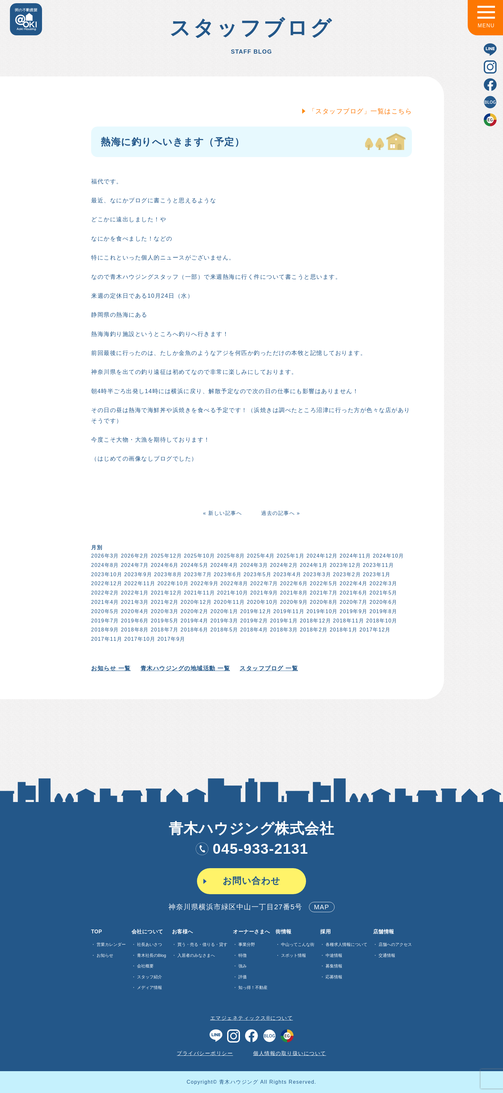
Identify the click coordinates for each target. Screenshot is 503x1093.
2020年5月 (104, 611)
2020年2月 (194, 611)
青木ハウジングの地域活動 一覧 (184, 668)
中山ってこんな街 (297, 944)
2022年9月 (204, 583)
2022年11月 (139, 583)
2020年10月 (261, 602)
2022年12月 (106, 583)
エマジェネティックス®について (251, 1018)
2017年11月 (106, 639)
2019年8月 (383, 611)
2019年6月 (134, 620)
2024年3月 (254, 565)
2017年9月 (171, 639)
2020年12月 (195, 602)
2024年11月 (354, 556)
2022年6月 (293, 583)
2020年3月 (164, 611)
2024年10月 (387, 556)
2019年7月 (104, 620)
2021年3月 (134, 602)
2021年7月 (323, 592)
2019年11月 (288, 611)
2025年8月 (230, 556)
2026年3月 (104, 556)
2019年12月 (255, 611)
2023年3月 (316, 574)
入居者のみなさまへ (196, 955)
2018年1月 (343, 629)
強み (242, 966)
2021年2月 (164, 602)
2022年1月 (134, 592)
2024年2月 (283, 565)
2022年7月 (263, 583)
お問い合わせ (252, 881)
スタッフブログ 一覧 (268, 668)
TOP (96, 931)
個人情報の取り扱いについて (289, 1053)
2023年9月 (137, 574)
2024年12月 (321, 556)
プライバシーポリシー (205, 1053)
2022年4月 (353, 583)
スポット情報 (293, 955)
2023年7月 (197, 574)
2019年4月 (194, 620)
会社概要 (145, 966)
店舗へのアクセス (395, 944)
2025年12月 (165, 556)
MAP (321, 907)
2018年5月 (224, 629)
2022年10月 (172, 583)
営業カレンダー (111, 944)
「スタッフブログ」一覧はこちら (359, 111)
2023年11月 (377, 565)
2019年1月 (283, 620)
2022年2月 (104, 592)
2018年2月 (313, 629)
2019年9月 (353, 611)
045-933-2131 (251, 849)
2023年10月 (106, 574)
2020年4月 (134, 611)
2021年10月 (232, 592)
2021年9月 (263, 592)
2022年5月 (323, 583)
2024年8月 (104, 565)
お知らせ (105, 955)
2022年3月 (383, 583)
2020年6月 (383, 602)
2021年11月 (198, 592)
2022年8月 (234, 583)
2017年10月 (139, 639)
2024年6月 (164, 565)
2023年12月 (344, 565)
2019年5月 (164, 620)
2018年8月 (134, 629)
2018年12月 (314, 620)
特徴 (242, 955)
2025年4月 (260, 556)
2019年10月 (321, 611)
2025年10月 (198, 556)
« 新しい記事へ (221, 513)
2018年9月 (104, 629)
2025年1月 (290, 556)
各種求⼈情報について (346, 944)
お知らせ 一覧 (110, 668)
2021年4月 (104, 602)
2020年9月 (293, 602)
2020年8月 (323, 602)
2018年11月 (347, 620)
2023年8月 (167, 574)
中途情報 (334, 955)
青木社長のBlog (151, 955)
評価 (242, 976)
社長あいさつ (149, 944)
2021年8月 (293, 592)
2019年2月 (254, 620)
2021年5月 (383, 592)
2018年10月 (380, 620)
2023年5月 (257, 574)
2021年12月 (165, 592)
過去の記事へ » (279, 513)
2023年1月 (376, 574)
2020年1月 (224, 611)
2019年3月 (224, 620)
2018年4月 (254, 629)
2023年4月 (287, 574)
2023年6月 (227, 574)
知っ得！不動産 (253, 987)
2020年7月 (353, 602)
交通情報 (387, 955)
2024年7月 (134, 565)
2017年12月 (374, 629)
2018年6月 (194, 629)
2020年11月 (228, 602)
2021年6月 (353, 592)
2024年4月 (224, 565)
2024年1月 (313, 565)
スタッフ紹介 (149, 976)
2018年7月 (164, 629)
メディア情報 (149, 987)
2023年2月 (346, 574)
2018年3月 (283, 629)
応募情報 (334, 976)
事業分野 (246, 944)
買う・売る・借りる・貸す (202, 944)
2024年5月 (194, 565)
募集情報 (334, 966)
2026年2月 (134, 556)
